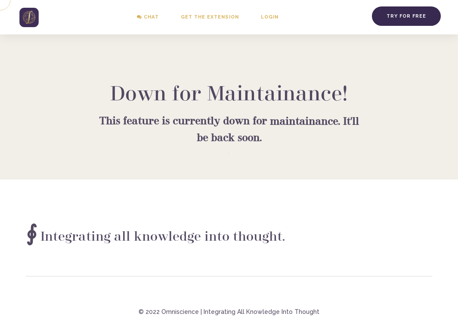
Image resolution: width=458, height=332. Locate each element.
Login (270, 17)
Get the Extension (210, 17)
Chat (148, 17)
